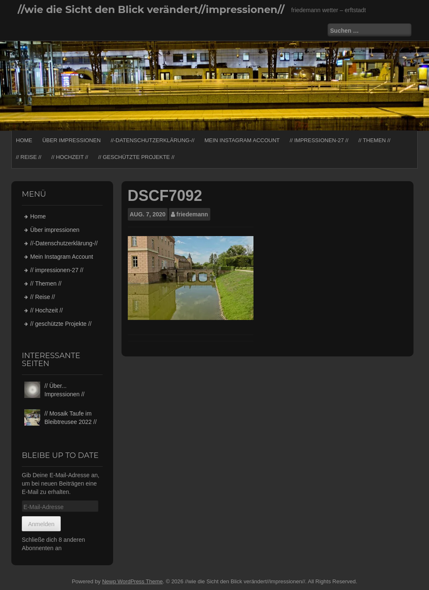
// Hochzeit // (70, 157)
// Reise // (28, 157)
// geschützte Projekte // (136, 157)
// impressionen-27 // (318, 140)
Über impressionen (71, 140)
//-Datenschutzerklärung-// (152, 140)
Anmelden (41, 524)
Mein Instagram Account (242, 140)
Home (24, 140)
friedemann (192, 214)
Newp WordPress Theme (132, 581)
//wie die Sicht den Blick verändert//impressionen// (151, 9)
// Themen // (374, 140)
